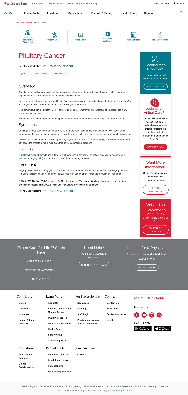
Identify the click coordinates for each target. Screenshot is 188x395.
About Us (53, 303)
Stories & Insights (116, 314)
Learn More (54, 296)
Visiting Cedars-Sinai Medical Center (59, 310)
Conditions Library (58, 360)
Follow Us (141, 307)
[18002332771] (150, 297)
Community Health (58, 340)
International (26, 348)
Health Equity (129, 13)
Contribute (24, 296)
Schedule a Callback (155, 230)
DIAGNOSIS (41, 73)
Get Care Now (155, 147)
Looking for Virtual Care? (154, 111)
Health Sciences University (82, 3)
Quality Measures (57, 318)
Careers (81, 354)
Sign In (148, 13)
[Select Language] (178, 3)
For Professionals (87, 296)
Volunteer (24, 314)
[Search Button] (181, 13)
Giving (22, 303)
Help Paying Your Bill (59, 371)
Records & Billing (103, 13)
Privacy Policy (74, 386)
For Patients (38, 3)
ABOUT (25, 73)
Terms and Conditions (51, 386)
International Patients (25, 356)
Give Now (24, 309)
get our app (142, 322)
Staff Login (83, 314)
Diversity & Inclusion (59, 323)
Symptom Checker (58, 354)
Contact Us (113, 303)
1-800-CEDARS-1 (161, 4)
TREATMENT (59, 73)
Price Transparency (145, 386)
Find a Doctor (32, 13)
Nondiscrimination (94, 386)
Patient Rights (55, 366)
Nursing (81, 309)
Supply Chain (55, 335)
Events (110, 320)
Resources (83, 303)
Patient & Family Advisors (27, 322)
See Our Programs (155, 190)
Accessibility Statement (120, 386)
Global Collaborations (27, 365)
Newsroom (112, 309)
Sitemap (163, 386)
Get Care (11, 13)
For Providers (56, 3)
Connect (111, 296)
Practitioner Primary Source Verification (88, 322)
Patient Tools (55, 348)
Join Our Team (85, 348)
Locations (54, 13)
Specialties (76, 13)
